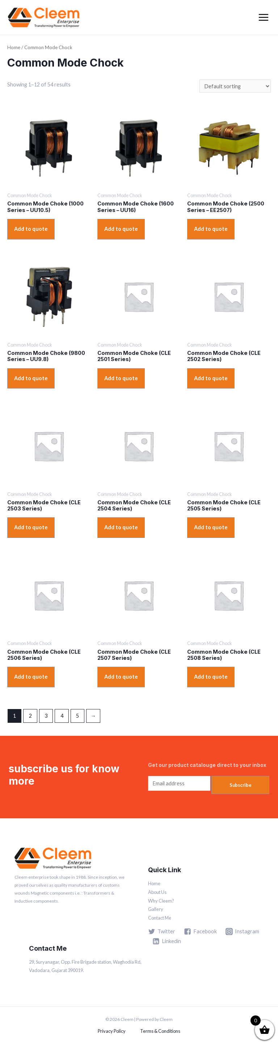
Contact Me (159, 918)
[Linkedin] (166, 941)
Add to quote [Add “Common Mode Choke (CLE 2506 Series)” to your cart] (31, 677)
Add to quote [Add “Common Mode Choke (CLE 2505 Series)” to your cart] (211, 527)
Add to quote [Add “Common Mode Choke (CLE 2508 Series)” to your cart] (211, 677)
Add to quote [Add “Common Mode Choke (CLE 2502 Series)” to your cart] (211, 378)
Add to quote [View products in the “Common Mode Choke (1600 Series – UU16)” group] (121, 229)
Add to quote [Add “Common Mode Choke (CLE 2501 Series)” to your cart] (121, 378)
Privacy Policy (112, 1031)
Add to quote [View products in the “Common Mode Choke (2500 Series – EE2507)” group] (211, 229)
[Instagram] (242, 931)
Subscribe (240, 785)
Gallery (155, 909)
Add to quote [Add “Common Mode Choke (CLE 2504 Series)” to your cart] (121, 527)
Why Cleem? (161, 901)
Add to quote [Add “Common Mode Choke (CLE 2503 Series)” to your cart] (31, 527)
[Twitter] (161, 931)
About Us (157, 892)
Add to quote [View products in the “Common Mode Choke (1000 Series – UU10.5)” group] (31, 229)
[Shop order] (235, 86)
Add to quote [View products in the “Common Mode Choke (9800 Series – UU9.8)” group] (31, 378)
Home (13, 47)
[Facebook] (200, 931)
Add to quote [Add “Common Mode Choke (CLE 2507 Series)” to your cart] (121, 677)
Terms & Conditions (160, 1031)
